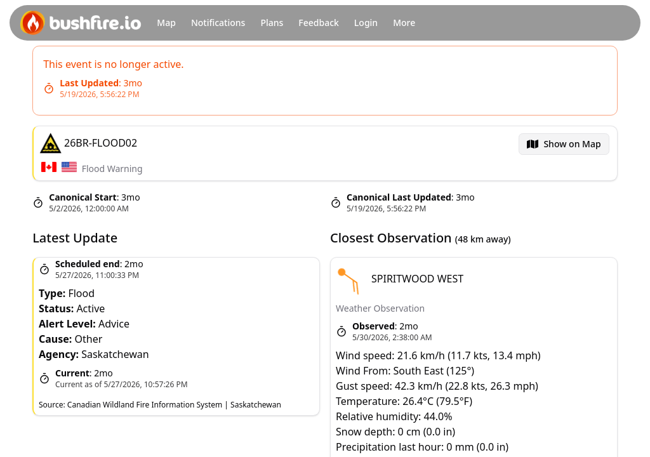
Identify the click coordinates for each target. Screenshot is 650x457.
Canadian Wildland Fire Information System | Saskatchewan (174, 404)
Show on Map (572, 144)
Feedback (318, 23)
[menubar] (564, 144)
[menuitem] (564, 144)
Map (166, 23)
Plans (271, 23)
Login (366, 23)
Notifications (218, 23)
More (404, 23)
